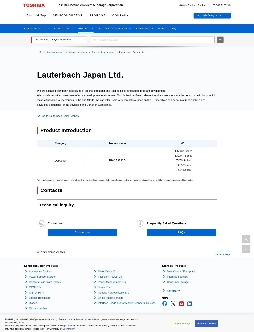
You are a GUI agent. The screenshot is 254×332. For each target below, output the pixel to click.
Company (173, 290)
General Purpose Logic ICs (113, 292)
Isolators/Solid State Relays (45, 282)
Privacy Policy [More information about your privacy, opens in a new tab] (67, 330)
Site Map (224, 254)
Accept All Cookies (206, 325)
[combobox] (153, 40)
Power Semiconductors (42, 276)
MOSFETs (35, 287)
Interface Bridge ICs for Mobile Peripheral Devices (126, 303)
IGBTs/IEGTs (36, 292)
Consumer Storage (178, 282)
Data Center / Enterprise (181, 271)
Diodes (33, 303)
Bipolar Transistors (40, 297)
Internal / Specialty (177, 276)
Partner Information (103, 52)
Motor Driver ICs (107, 271)
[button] (194, 5)
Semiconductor (55, 52)
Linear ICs (104, 287)
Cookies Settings (181, 325)
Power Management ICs (112, 282)
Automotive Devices (40, 271)
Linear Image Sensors (110, 297)
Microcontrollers (77, 52)
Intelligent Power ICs (110, 276)
